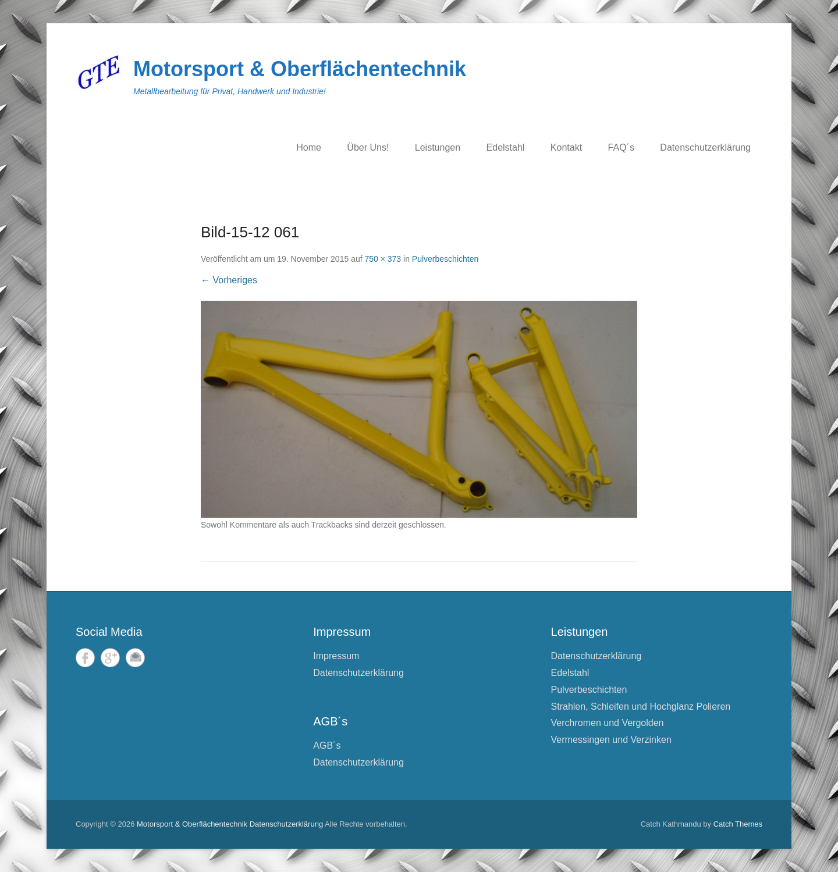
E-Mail (135, 657)
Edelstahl (506, 147)
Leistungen (437, 147)
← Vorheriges (229, 280)
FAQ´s (621, 147)
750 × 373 (382, 259)
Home (308, 147)
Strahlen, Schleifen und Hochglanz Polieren (641, 706)
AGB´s (326, 745)
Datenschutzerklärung (705, 147)
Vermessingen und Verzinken (611, 740)
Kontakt (566, 147)
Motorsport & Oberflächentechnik (299, 69)
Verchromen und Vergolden (607, 723)
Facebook (85, 657)
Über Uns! (368, 147)
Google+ (110, 657)
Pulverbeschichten (445, 259)
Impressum (336, 656)
